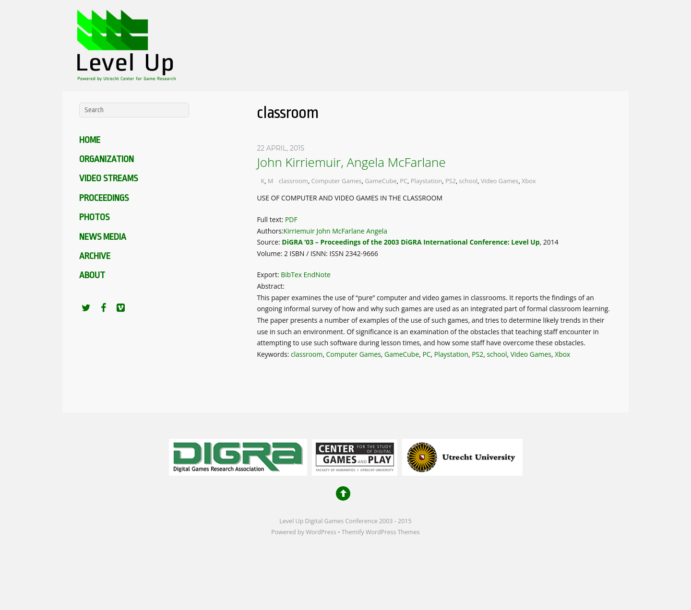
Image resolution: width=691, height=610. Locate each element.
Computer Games (336, 180)
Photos (94, 217)
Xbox (529, 180)
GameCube (380, 180)
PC (403, 180)
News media (102, 237)
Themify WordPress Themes (381, 532)
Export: (269, 274)
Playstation (426, 180)
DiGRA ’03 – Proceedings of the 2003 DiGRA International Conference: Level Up (410, 241)
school (468, 180)
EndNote (317, 274)
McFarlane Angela (359, 230)
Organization (106, 159)
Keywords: (274, 354)
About (92, 275)
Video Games (499, 180)
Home (89, 140)
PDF (291, 219)
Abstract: (271, 286)
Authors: (270, 230)
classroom (293, 180)
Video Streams (108, 178)
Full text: (271, 219)
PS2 (450, 180)
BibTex (291, 274)
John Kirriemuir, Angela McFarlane (351, 162)
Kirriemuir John (307, 230)
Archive (94, 256)
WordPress (321, 532)
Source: (269, 241)
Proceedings (104, 198)
